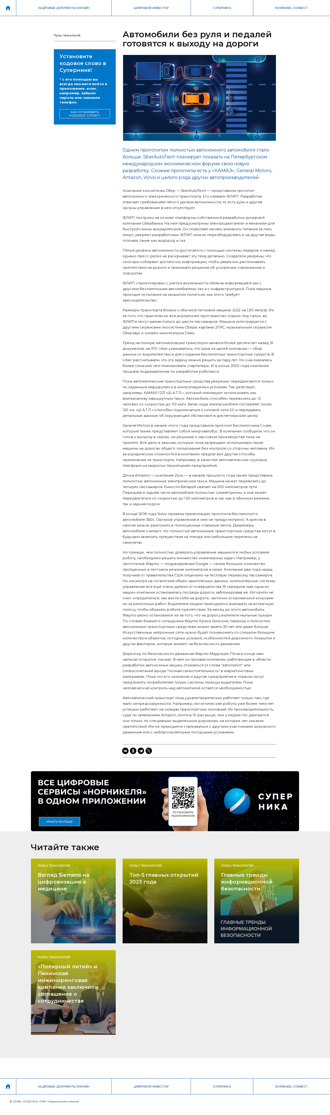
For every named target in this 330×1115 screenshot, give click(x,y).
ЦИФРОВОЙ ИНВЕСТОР (151, 8)
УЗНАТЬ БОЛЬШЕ (59, 821)
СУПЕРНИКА (222, 8)
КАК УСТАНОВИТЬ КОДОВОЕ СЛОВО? (84, 113)
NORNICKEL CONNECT (291, 8)
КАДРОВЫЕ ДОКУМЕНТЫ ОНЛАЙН (63, 8)
